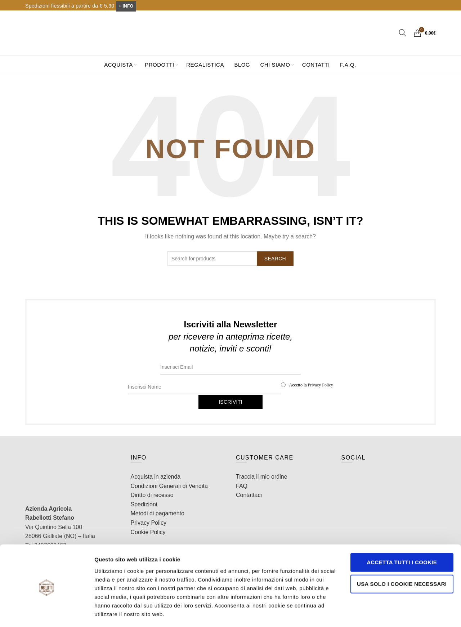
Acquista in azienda (156, 477)
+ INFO (126, 6)
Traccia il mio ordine (261, 477)
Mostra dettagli (113, 613)
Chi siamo (275, 65)
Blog (242, 65)
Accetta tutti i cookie (401, 541)
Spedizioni (144, 504)
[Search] (402, 32)
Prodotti (159, 65)
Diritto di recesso (152, 495)
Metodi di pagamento (157, 513)
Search (275, 258)
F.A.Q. (348, 65)
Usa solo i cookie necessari (401, 563)
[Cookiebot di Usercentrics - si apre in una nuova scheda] (46, 613)
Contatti (316, 65)
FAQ (241, 486)
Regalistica (205, 65)
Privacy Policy (320, 385)
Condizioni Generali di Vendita (169, 486)
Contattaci (249, 495)
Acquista (118, 65)
